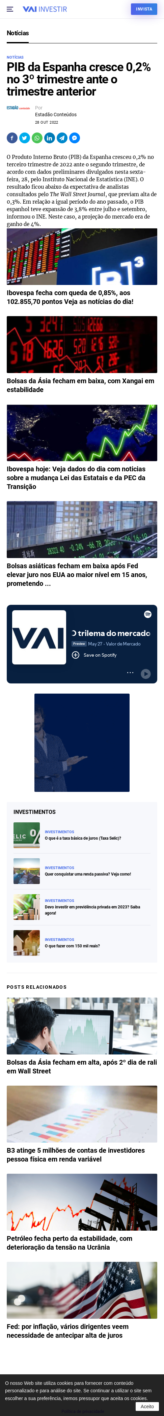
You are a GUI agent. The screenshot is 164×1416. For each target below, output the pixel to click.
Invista (144, 9)
